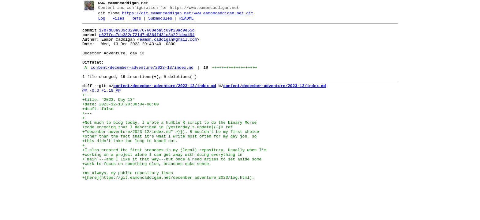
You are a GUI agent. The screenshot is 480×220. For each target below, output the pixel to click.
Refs (134, 21)
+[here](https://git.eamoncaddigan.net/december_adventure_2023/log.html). (166, 208)
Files (116, 21)
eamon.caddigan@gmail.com (166, 45)
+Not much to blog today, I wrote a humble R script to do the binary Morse (167, 142)
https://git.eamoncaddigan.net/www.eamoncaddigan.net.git (185, 15)
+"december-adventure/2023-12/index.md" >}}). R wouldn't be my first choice (168, 153)
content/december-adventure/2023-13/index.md (139, 78)
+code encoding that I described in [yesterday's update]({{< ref (155, 148)
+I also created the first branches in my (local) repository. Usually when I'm (172, 175)
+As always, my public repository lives (125, 203)
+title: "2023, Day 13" (106, 115)
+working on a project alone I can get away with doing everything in (160, 181)
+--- (84, 109)
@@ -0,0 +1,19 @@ (99, 104)
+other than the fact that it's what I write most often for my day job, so (167, 159)
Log (99, 21)
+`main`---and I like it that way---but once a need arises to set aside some (169, 186)
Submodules (158, 21)
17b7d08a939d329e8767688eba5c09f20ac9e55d (144, 34)
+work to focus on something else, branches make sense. (144, 192)
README (184, 21)
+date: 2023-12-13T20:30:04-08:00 (118, 120)
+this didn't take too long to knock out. (127, 164)
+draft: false (95, 126)
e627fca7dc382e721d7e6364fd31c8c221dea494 (144, 39)
